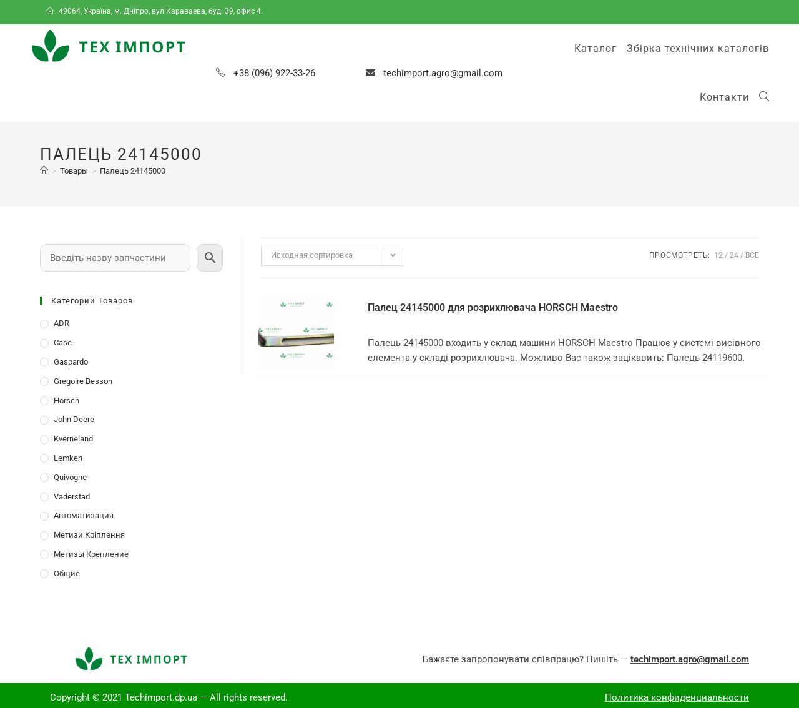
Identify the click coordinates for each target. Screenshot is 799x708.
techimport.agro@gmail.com (442, 73)
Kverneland (73, 438)
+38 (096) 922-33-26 (274, 73)
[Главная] (44, 170)
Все (752, 255)
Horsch (66, 400)
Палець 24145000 (132, 170)
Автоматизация (84, 515)
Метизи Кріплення (89, 534)
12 (718, 255)
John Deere (74, 419)
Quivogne (70, 477)
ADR (61, 323)
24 (734, 255)
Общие (67, 573)
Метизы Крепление (91, 554)
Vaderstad (72, 496)
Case (63, 342)
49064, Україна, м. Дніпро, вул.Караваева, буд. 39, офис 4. (155, 11)
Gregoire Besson (83, 381)
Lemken (68, 458)
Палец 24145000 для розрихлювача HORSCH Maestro (493, 307)
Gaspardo (71, 361)
